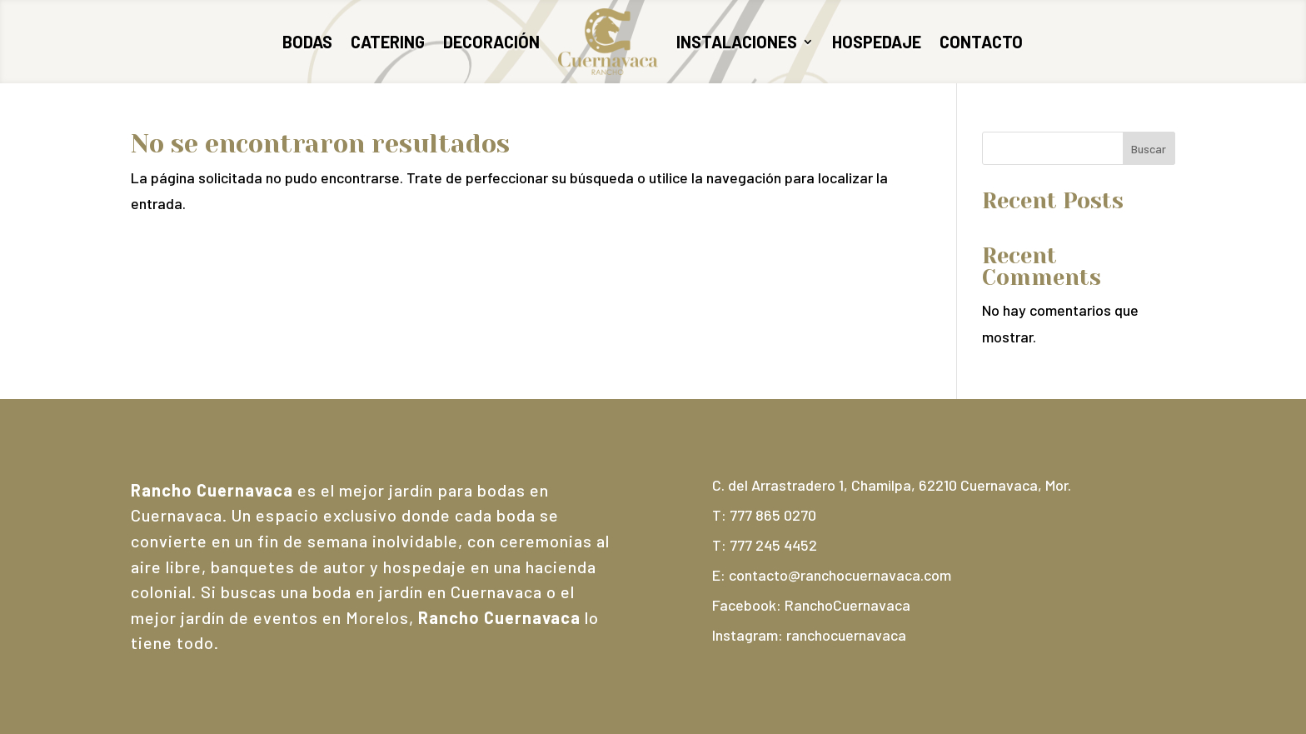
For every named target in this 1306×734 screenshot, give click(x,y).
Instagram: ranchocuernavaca (809, 635)
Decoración (491, 42)
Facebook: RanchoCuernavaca (811, 605)
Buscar (1148, 149)
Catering (388, 42)
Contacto (981, 42)
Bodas (307, 42)
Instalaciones (736, 42)
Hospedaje (876, 42)
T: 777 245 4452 (764, 545)
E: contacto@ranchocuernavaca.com (831, 575)
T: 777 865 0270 (764, 515)
